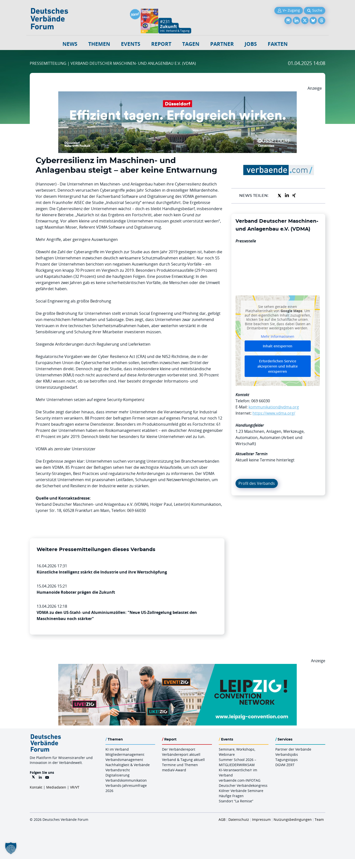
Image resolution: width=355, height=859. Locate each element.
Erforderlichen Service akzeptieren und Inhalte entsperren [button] (277, 366)
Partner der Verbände (293, 749)
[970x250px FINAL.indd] (177, 667)
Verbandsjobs (286, 754)
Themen (99, 44)
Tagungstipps (286, 759)
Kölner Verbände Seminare (241, 790)
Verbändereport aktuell (181, 754)
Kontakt (36, 787)
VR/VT (74, 787)
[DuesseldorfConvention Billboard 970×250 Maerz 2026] (177, 94)
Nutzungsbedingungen (293, 819)
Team (319, 819)
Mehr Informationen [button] (277, 336)
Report (161, 44)
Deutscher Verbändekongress (243, 785)
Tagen (190, 44)
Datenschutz (238, 819)
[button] (11, 848)
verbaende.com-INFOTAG (239, 780)
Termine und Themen (180, 764)
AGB (222, 819)
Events (130, 44)
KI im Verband (117, 749)
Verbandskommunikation (126, 780)
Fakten (278, 44)
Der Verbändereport (178, 749)
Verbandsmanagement (124, 759)
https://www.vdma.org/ (273, 413)
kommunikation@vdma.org (274, 407)
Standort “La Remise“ (236, 801)
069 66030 (260, 401)
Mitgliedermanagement (124, 754)
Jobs (251, 44)
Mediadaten (56, 787)
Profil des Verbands (256, 483)
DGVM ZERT (285, 764)
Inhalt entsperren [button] (277, 346)
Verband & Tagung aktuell (183, 759)
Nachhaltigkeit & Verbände (127, 764)
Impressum (261, 819)
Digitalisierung (117, 775)
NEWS (69, 44)
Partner (222, 44)
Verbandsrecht (117, 770)
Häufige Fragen (231, 795)
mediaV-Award (174, 770)
